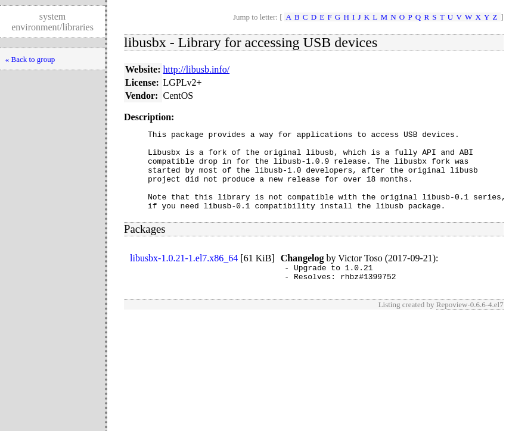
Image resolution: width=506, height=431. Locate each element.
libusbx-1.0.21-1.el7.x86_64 (184, 274)
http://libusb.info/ (196, 69)
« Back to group (30, 59)
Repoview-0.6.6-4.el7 (470, 324)
